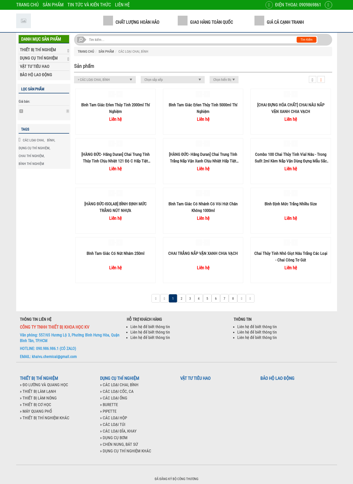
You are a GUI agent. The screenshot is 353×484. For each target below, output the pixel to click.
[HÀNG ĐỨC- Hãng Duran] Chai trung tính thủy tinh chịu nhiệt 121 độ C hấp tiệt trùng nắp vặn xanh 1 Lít (115, 157)
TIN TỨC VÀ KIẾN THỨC (89, 5)
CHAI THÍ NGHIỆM (31, 156)
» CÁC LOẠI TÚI (112, 424)
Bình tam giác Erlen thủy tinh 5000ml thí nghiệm (203, 107)
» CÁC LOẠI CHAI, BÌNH (119, 384)
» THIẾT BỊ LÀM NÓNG (38, 398)
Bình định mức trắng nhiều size (291, 203)
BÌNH (50, 140)
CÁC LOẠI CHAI (33, 140)
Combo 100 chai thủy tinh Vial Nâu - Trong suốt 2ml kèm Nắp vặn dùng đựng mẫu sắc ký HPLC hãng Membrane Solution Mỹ (291, 157)
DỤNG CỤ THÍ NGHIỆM (39, 58)
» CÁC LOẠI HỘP (113, 417)
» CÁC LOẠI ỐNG (113, 398)
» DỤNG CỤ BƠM (113, 437)
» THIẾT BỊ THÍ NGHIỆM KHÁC (44, 417)
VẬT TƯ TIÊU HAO (34, 66)
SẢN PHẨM (53, 5)
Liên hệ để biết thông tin (150, 326)
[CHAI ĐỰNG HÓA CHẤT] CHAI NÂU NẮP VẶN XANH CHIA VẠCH (290, 107)
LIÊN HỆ (122, 5)
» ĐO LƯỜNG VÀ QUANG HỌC (44, 384)
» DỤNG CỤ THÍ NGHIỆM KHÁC (125, 450)
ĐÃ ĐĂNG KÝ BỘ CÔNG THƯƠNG (176, 479)
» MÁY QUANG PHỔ (36, 411)
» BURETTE (109, 404)
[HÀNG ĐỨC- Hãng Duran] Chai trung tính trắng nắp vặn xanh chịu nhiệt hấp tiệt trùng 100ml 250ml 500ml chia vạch (203, 157)
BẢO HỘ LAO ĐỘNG (36, 74)
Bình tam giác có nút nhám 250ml (115, 253)
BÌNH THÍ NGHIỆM (31, 164)
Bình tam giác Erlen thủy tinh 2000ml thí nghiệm (115, 107)
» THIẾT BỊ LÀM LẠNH (38, 391)
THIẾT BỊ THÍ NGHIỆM (38, 49)
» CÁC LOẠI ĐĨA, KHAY (118, 431)
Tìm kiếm (307, 39)
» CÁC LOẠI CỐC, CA (117, 391)
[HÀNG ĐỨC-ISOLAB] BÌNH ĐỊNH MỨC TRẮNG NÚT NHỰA (115, 206)
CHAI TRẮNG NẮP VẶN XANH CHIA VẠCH (203, 253)
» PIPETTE (108, 411)
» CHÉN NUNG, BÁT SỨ (119, 444)
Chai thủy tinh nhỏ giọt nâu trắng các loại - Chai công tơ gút (290, 256)
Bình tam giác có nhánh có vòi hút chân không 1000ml (203, 206)
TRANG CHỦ (27, 5)
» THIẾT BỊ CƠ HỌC (35, 404)
